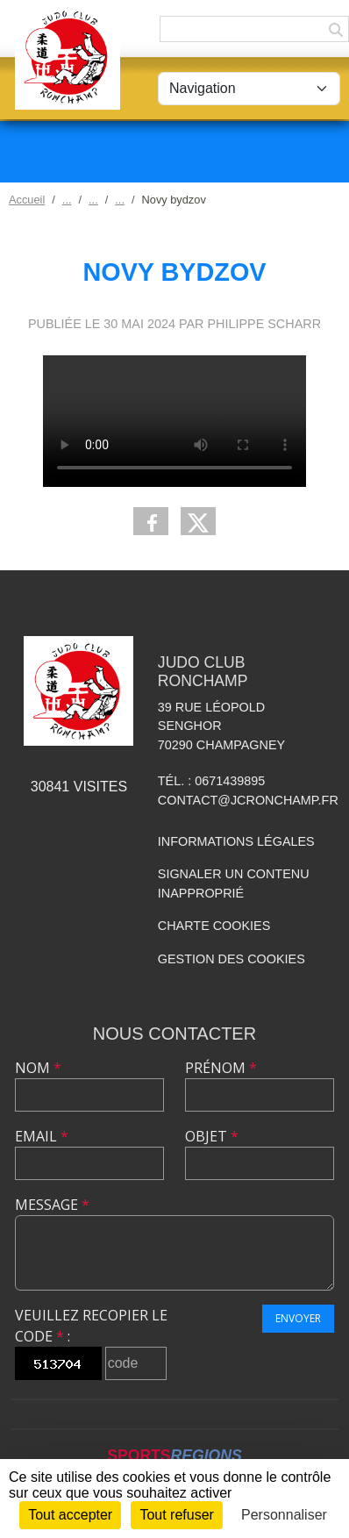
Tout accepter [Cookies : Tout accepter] (70, 1514)
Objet (212, 1136)
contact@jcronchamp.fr (248, 800)
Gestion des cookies (231, 959)
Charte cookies (214, 926)
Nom (38, 1067)
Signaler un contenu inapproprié (234, 883)
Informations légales (236, 841)
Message (52, 1204)
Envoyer (298, 1318)
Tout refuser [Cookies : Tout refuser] (176, 1514)
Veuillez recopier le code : (91, 1326)
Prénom (221, 1067)
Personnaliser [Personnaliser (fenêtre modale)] (284, 1514)
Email (41, 1136)
